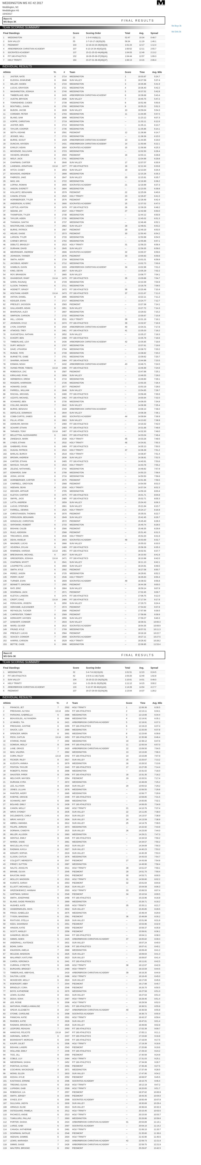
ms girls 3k (176, 32)
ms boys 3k (176, 26)
